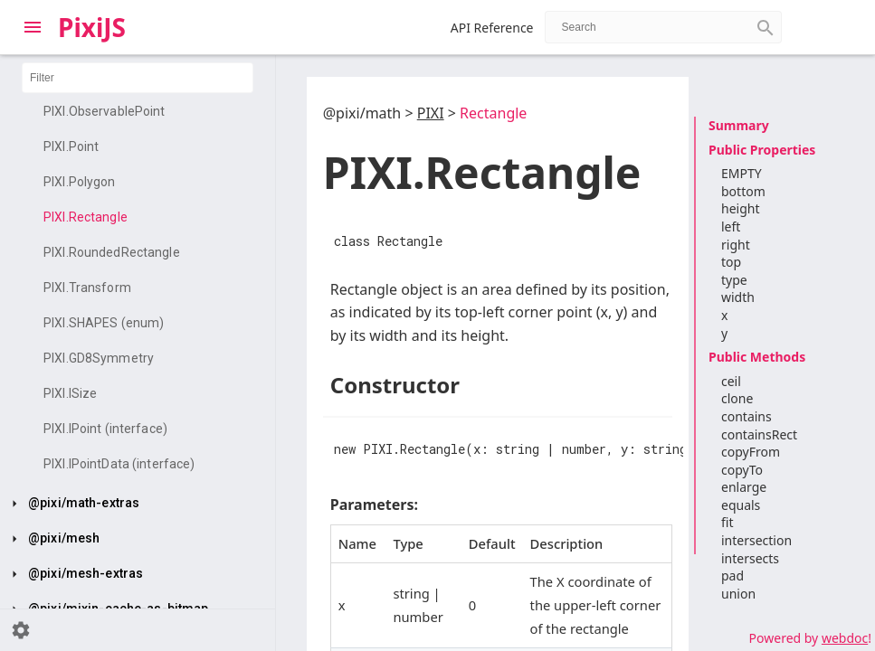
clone (737, 398)
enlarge (743, 486)
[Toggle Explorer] (32, 27)
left (730, 226)
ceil (731, 381)
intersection (756, 540)
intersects (750, 558)
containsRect (759, 434)
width (738, 297)
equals (740, 505)
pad (732, 575)
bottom (743, 191)
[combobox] (663, 27)
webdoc (845, 637)
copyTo (742, 469)
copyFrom (750, 451)
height (740, 208)
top (731, 261)
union (738, 593)
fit (727, 522)
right (735, 244)
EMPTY (741, 173)
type (734, 279)
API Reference (492, 27)
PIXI (430, 113)
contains (746, 416)
